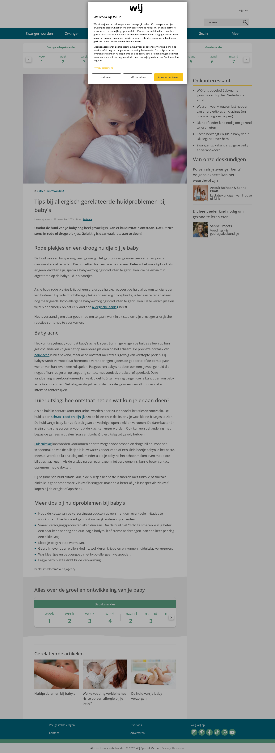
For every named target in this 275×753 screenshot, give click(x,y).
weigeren (106, 77)
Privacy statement (103, 67)
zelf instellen (137, 77)
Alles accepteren (168, 77)
